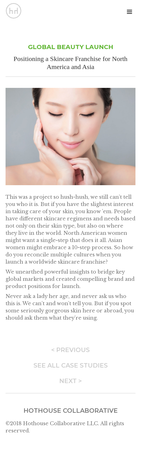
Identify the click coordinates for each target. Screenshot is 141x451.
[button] (129, 12)
